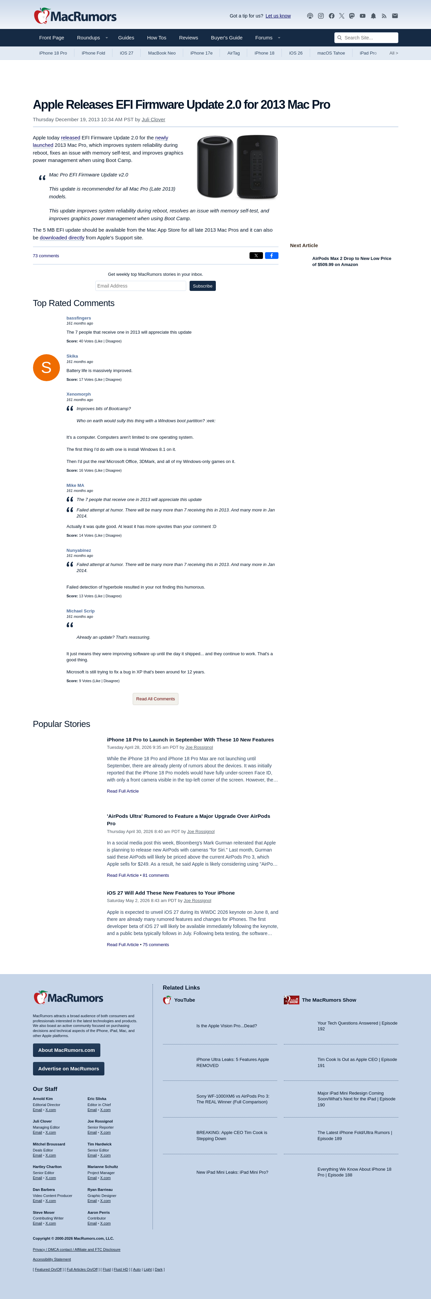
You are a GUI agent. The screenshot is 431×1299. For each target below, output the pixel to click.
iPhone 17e (202, 53)
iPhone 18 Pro (53, 53)
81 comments (156, 875)
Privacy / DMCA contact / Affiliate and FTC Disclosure (77, 1249)
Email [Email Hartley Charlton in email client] (37, 1176)
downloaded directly (62, 237)
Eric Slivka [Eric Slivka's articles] (97, 1097)
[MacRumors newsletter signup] (395, 16)
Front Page (51, 37)
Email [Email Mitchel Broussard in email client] (37, 1154)
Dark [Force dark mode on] (159, 1269)
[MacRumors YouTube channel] (362, 16)
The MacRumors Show (329, 998)
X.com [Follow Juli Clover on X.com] (50, 1131)
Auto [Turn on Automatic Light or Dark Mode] (137, 1269)
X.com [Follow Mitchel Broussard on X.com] (50, 1154)
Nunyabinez (79, 550)
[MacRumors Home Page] (75, 16)
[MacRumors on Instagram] (321, 16)
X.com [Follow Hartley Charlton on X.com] (50, 1176)
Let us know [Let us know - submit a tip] (278, 16)
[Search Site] (366, 37)
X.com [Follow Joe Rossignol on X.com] (105, 1131)
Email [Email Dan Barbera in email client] (37, 1199)
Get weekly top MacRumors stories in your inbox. (155, 274)
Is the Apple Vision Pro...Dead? (227, 1024)
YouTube (184, 998)
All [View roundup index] (394, 53)
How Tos (156, 37)
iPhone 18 (264, 53)
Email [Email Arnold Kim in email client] (37, 1108)
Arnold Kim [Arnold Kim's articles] (43, 1097)
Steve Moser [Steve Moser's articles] (44, 1211)
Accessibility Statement (52, 1260)
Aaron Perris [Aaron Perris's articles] (99, 1211)
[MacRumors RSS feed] (384, 16)
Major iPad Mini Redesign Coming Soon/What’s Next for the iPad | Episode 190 (357, 1097)
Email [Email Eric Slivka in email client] (92, 1108)
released (70, 137)
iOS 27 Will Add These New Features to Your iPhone (177, 893)
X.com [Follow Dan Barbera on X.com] (50, 1199)
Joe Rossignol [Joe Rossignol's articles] (100, 1120)
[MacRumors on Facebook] (331, 16)
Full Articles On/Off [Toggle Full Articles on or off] (82, 1269)
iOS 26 (296, 53)
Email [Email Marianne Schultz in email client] (92, 1176)
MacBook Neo (162, 53)
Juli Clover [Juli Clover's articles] (42, 1120)
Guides (126, 37)
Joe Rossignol (199, 754)
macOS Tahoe (331, 53)
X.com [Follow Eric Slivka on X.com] (105, 1108)
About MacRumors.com (66, 1048)
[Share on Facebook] (271, 255)
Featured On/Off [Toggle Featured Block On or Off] (48, 1269)
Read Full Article (123, 798)
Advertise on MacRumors (68, 1067)
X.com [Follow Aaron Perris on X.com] (105, 1222)
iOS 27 (126, 53)
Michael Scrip (81, 610)
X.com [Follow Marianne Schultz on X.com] (105, 1176)
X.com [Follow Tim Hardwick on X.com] (105, 1154)
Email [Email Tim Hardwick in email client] (92, 1154)
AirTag (233, 53)
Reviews (188, 37)
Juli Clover (153, 119)
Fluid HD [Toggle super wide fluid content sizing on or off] (121, 1269)
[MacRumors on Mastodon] (352, 16)
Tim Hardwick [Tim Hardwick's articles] (99, 1142)
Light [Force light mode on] (148, 1269)
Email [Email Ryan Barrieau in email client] (92, 1199)
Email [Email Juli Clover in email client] (37, 1131)
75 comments (156, 944)
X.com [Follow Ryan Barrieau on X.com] (105, 1199)
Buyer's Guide (227, 37)
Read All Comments (155, 698)
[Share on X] (256, 255)
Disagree (113, 341)
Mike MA (76, 485)
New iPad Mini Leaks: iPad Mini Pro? (232, 1170)
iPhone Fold (93, 53)
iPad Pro (368, 53)
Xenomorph (79, 394)
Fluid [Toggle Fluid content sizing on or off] (107, 1269)
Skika (72, 356)
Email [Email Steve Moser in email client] (37, 1222)
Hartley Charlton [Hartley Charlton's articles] (47, 1165)
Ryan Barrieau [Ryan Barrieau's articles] (100, 1188)
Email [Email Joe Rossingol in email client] (92, 1131)
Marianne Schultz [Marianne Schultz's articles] (103, 1165)
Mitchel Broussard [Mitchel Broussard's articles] (49, 1142)
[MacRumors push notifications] (373, 16)
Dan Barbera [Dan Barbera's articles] (44, 1188)
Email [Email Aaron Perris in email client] (92, 1222)
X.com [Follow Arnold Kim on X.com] (50, 1108)
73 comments (46, 255)
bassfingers (79, 318)
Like (99, 341)
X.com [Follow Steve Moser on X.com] (50, 1222)
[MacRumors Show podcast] (310, 16)
